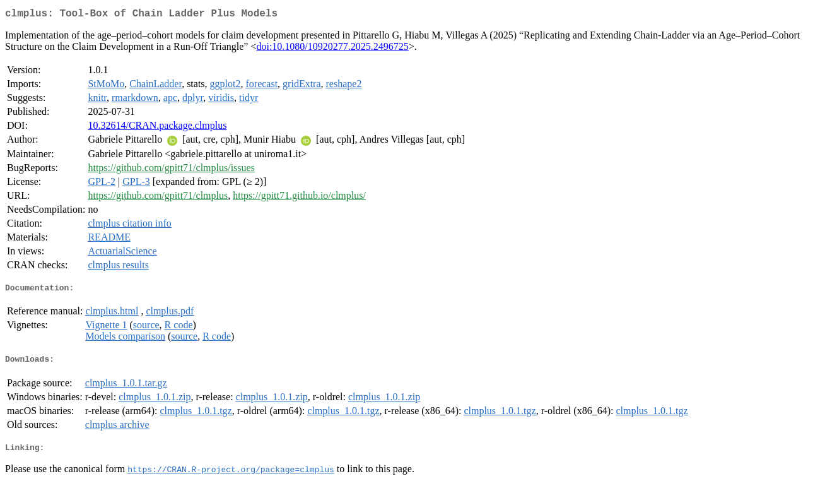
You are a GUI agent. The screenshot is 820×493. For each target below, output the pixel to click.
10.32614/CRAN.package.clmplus (157, 127)
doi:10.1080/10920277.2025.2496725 (332, 49)
